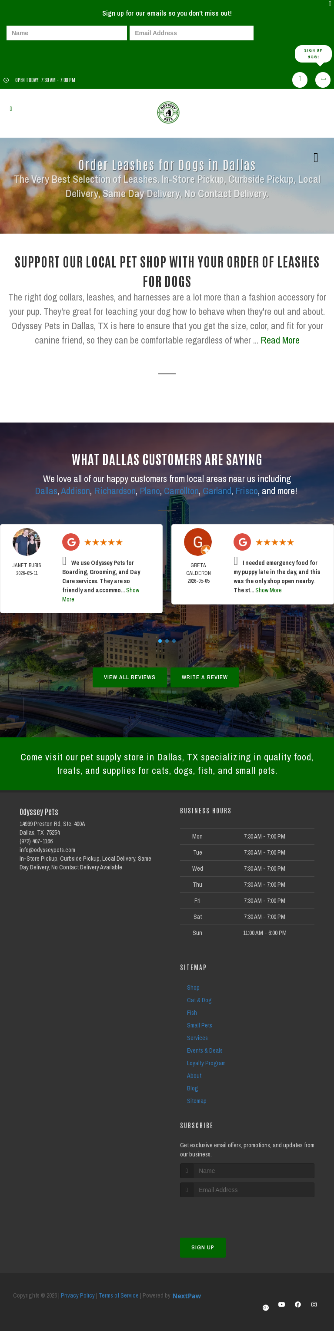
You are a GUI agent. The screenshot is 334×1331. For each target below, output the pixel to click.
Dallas (46, 490)
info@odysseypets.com (47, 850)
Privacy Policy (78, 1295)
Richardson (115, 490)
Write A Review (205, 677)
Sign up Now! (313, 53)
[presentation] (36, 53)
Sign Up (202, 1247)
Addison (75, 490)
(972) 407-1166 (36, 841)
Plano (150, 490)
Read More (280, 340)
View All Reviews (130, 677)
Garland (217, 490)
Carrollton (181, 490)
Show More (268, 590)
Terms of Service (119, 1295)
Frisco (246, 490)
